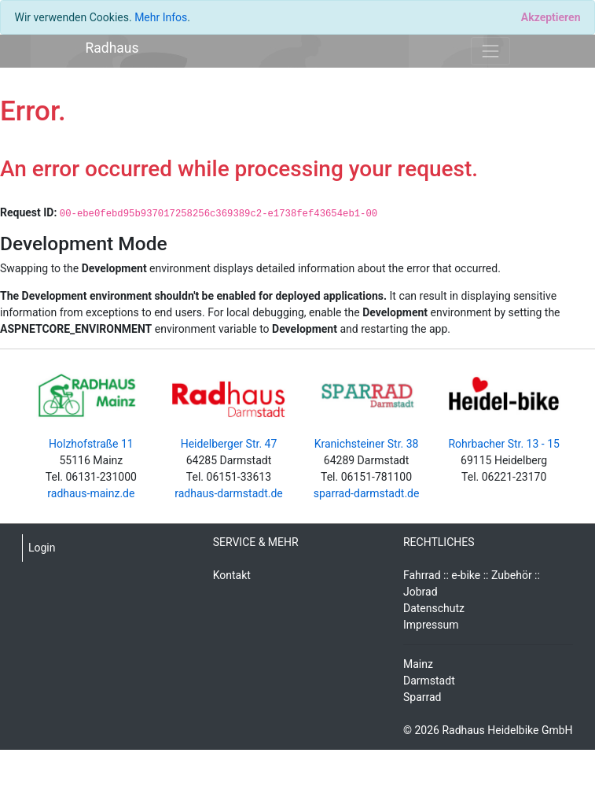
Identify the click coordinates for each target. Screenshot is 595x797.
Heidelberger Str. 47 (229, 443)
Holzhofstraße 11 (91, 443)
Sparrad (422, 697)
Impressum (430, 624)
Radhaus (112, 48)
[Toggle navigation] (490, 51)
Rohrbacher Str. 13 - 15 (503, 443)
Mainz (418, 664)
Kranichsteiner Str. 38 (366, 443)
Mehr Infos (160, 17)
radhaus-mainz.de (90, 493)
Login (42, 547)
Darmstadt (429, 680)
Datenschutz (434, 608)
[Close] (550, 17)
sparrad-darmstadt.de (367, 493)
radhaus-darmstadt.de (228, 493)
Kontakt (232, 575)
